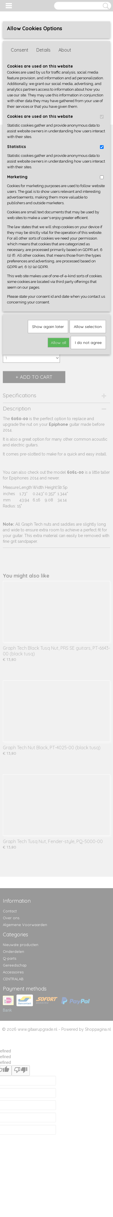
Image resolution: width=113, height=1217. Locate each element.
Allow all (58, 342)
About (64, 50)
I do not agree (88, 342)
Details (43, 50)
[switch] (102, 117)
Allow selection (88, 326)
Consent (19, 50)
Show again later (48, 326)
